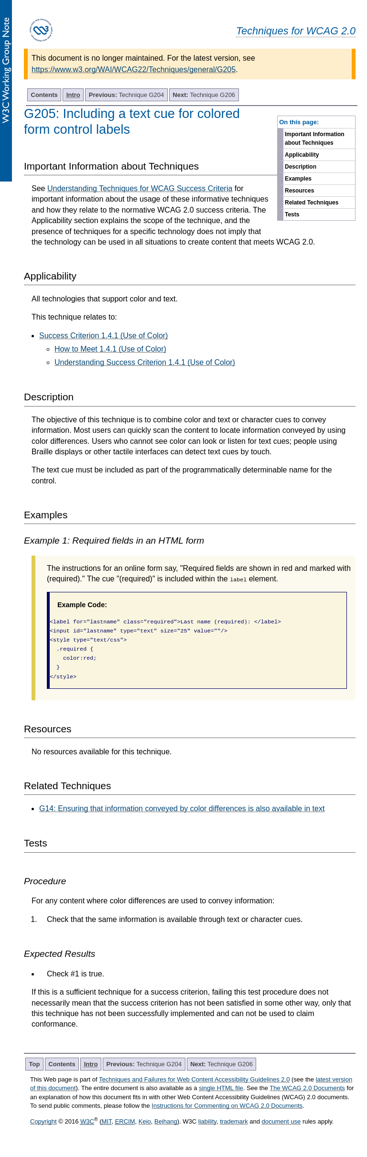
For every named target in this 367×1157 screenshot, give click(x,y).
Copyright (43, 1121)
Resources (299, 190)
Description (300, 166)
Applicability (302, 154)
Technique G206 (204, 94)
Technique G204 (126, 94)
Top (34, 1064)
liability (207, 1121)
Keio (145, 1121)
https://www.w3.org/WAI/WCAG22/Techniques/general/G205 (134, 69)
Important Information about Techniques (315, 138)
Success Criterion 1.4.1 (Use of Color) (103, 336)
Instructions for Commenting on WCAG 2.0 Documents (226, 1105)
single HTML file (221, 1088)
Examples (298, 178)
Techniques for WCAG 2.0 (296, 31)
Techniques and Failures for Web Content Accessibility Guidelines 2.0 (194, 1079)
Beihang (165, 1121)
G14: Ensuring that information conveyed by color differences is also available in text (181, 808)
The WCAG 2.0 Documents (307, 1088)
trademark (234, 1121)
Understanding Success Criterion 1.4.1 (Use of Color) (144, 362)
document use (281, 1121)
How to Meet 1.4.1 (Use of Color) (110, 349)
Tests (292, 214)
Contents (44, 94)
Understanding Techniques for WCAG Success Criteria (139, 188)
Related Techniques (311, 202)
